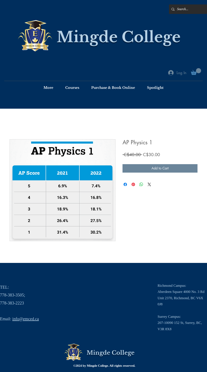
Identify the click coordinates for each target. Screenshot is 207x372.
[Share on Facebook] (125, 184)
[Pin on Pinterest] (133, 184)
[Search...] (187, 9)
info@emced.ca (25, 319)
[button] (196, 71)
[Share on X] (149, 184)
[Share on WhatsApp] (141, 184)
